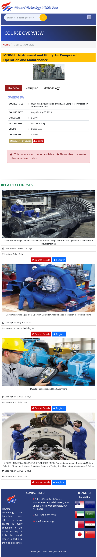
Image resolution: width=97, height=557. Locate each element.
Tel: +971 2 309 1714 (45, 515)
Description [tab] (31, 88)
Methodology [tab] (52, 88)
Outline (38, 140)
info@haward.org (45, 521)
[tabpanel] (48, 120)
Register (59, 259)
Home (6, 44)
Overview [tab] (13, 88)
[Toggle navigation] (89, 17)
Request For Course (20, 140)
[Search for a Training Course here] (22, 17)
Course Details (41, 259)
